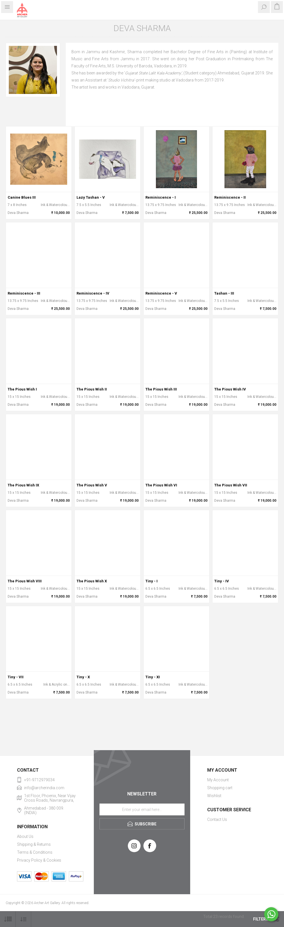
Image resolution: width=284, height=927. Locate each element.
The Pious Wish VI (161, 485)
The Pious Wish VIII (25, 581)
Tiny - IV (221, 581)
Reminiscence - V (161, 293)
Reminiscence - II (230, 197)
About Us (25, 836)
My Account (218, 780)
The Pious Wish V (92, 485)
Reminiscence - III (24, 293)
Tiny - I (151, 581)
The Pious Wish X (92, 581)
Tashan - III (224, 293)
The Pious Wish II (92, 389)
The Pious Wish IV (230, 389)
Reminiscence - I (160, 197)
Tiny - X (83, 677)
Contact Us (217, 819)
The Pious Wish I (22, 389)
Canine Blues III (22, 197)
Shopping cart (219, 788)
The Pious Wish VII (230, 485)
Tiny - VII (16, 677)
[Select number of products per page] (8, 919)
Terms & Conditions (34, 852)
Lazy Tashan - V (91, 197)
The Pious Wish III (161, 389)
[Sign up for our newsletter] (142, 809)
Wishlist (214, 795)
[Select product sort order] (23, 919)
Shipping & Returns (34, 844)
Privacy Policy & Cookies (39, 860)
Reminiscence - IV (93, 293)
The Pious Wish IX (23, 485)
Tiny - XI (152, 677)
